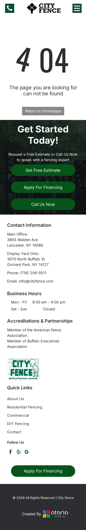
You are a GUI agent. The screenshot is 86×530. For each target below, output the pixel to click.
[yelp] (18, 452)
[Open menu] (77, 8)
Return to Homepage (43, 111)
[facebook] (10, 452)
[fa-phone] (9, 10)
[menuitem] (43, 399)
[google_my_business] (26, 452)
